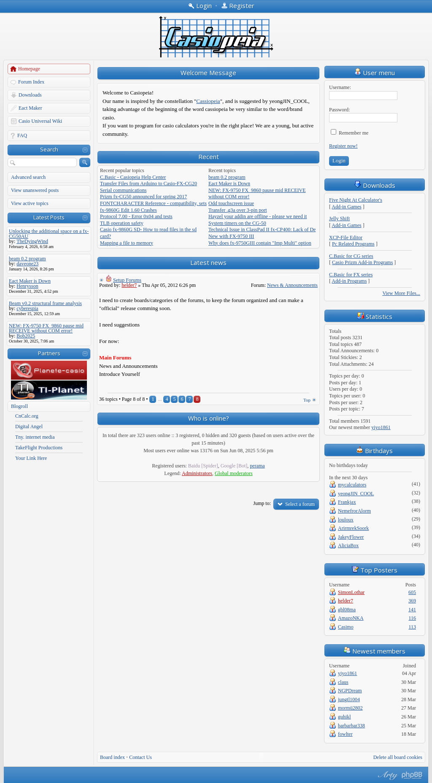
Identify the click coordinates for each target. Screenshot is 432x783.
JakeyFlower (351, 537)
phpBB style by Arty (387, 775)
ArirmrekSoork (353, 528)
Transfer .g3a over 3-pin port (237, 210)
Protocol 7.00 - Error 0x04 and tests (136, 216)
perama (257, 466)
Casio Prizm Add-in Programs (362, 262)
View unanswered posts (35, 190)
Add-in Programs (349, 281)
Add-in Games (346, 207)
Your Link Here (31, 458)
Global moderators (234, 473)
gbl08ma (347, 610)
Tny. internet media (35, 437)
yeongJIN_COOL (356, 494)
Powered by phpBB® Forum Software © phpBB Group (412, 775)
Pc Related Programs (353, 244)
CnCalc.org (26, 416)
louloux (346, 520)
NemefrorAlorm (354, 511)
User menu (374, 72)
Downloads (30, 95)
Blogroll (19, 406)
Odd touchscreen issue (231, 203)
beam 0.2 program (227, 177)
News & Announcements (292, 285)
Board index (112, 757)
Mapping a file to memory (126, 243)
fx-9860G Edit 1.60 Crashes (128, 210)
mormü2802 (350, 708)
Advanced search (28, 177)
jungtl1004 (349, 699)
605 (412, 592)
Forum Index (31, 82)
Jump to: (262, 503)
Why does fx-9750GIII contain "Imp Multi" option (259, 243)
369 (412, 601)
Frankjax (347, 502)
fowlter (345, 734)
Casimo (346, 627)
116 (412, 618)
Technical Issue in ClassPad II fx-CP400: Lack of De (262, 229)
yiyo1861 (380, 427)
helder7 (129, 285)
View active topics (30, 203)
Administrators (197, 473)
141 (412, 610)
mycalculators (352, 485)
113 (412, 627)
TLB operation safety (121, 223)
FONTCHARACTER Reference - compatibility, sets (153, 203)
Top (306, 399)
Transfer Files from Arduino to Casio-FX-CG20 (148, 183)
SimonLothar (351, 592)
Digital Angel (29, 426)
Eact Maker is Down (229, 183)
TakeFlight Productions (38, 448)
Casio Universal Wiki (40, 121)
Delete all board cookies (397, 757)
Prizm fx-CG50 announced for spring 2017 (143, 197)
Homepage (29, 69)
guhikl (344, 717)
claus (343, 682)
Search (49, 149)
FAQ (22, 135)
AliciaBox (348, 545)
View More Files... (401, 293)
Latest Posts (49, 217)
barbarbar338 (351, 726)
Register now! (343, 146)
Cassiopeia (208, 101)
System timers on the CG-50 (237, 223)
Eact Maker (30, 108)
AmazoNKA (351, 618)
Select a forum (300, 504)
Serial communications (123, 190)
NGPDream (350, 691)
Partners (49, 353)
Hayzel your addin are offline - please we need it (257, 216)
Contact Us (140, 757)
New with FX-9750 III (231, 236)
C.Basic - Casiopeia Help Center (133, 177)
